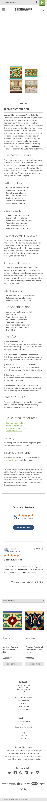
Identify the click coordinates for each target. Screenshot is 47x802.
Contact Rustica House (14, 431)
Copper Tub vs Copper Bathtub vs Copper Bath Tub (23, 759)
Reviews (23, 730)
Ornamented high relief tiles (15, 423)
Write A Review (23, 527)
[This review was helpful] (35, 582)
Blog (23, 733)
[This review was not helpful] (40, 582)
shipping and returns (11, 460)
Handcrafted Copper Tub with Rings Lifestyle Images (24, 750)
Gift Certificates (23, 701)
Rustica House (7, 638)
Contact (23, 724)
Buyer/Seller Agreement (23, 727)
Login (20, 706)
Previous (40, 601)
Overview (23, 103)
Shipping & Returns (23, 709)
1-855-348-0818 (9, 2)
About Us (23, 736)
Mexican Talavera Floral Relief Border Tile (11, 649)
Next (44, 601)
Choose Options (12, 664)
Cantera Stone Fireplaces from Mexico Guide (23, 753)
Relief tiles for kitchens (14, 426)
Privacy (23, 738)
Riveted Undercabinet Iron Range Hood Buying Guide (23, 756)
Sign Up (26, 706)
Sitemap (24, 799)
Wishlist (23, 704)
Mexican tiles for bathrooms (16, 428)
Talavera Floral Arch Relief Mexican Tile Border (34, 649)
